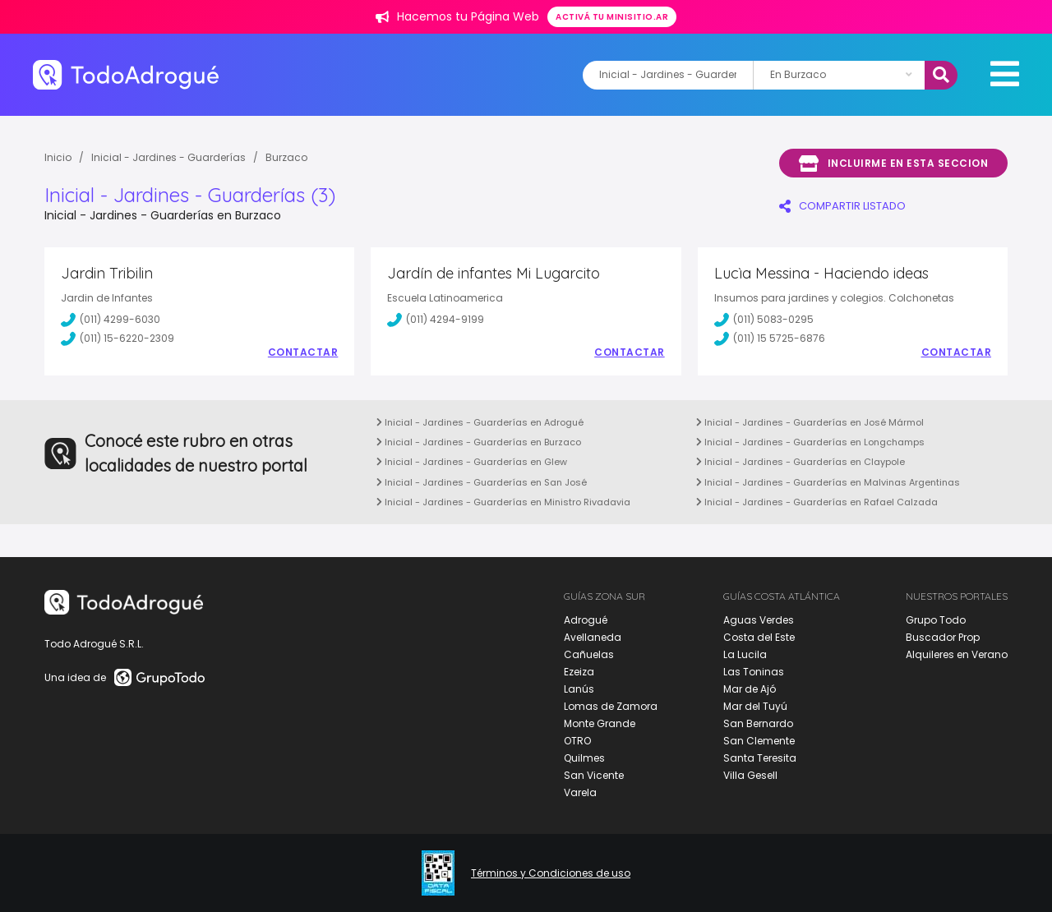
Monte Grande (599, 723)
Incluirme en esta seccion (893, 163)
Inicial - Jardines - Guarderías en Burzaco (478, 442)
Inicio (58, 157)
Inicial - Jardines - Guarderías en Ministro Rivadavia (503, 502)
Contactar (303, 352)
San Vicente (594, 775)
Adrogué (585, 620)
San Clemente (759, 741)
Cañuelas (589, 654)
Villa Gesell (750, 775)
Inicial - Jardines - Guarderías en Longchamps (810, 442)
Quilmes (584, 758)
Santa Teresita (759, 758)
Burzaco (286, 157)
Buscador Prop (943, 637)
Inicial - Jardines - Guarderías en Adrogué (480, 422)
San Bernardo (758, 723)
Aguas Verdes (758, 620)
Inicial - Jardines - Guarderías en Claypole (800, 461)
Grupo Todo (936, 620)
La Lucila (745, 654)
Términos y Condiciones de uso (550, 873)
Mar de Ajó (749, 689)
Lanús (579, 689)
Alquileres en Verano (957, 654)
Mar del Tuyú (755, 706)
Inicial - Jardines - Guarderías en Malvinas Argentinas (828, 482)
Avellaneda (592, 637)
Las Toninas (753, 672)
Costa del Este (759, 637)
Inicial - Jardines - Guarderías (168, 157)
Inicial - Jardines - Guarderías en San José (481, 482)
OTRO (577, 741)
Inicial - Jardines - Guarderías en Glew (471, 461)
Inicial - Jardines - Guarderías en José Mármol (810, 422)
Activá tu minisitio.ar (612, 17)
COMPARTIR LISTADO (842, 206)
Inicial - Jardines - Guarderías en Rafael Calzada (817, 502)
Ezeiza (579, 672)
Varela (580, 792)
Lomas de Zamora (611, 706)
